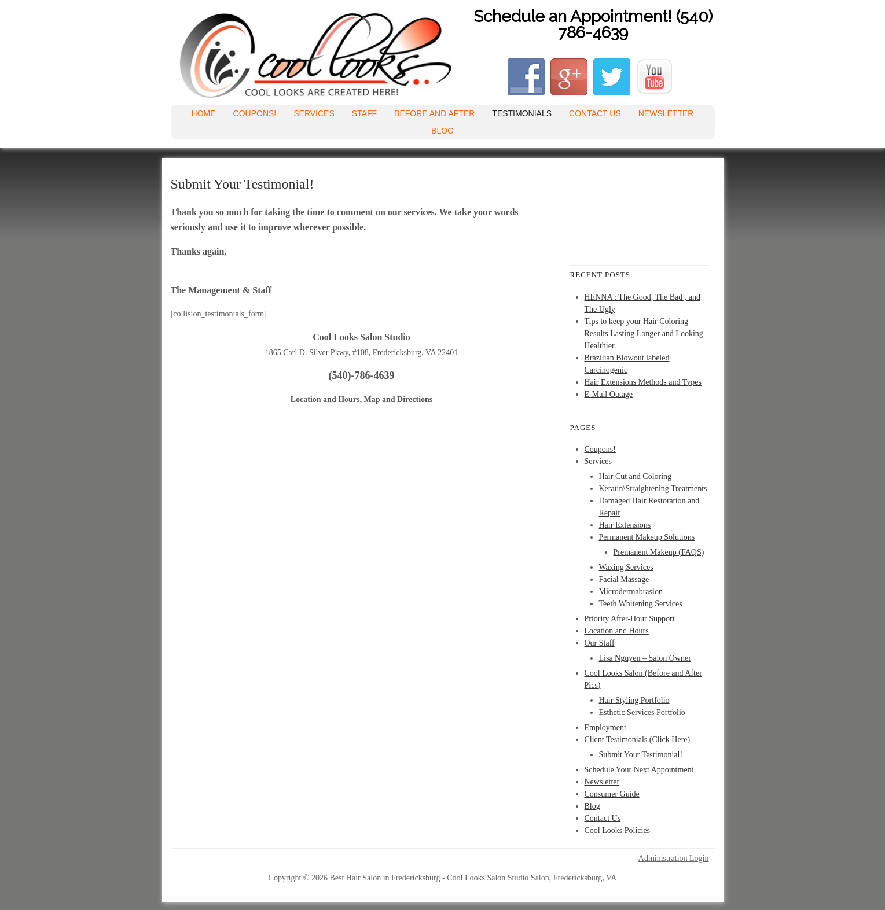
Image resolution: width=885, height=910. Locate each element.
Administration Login (673, 858)
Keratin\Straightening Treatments (653, 488)
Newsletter (666, 113)
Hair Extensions (625, 525)
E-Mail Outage (609, 394)
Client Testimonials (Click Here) (638, 739)
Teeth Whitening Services (640, 603)
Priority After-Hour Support (630, 618)
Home (204, 113)
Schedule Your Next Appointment (639, 769)
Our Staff (600, 643)
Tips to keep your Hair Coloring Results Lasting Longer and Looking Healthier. (644, 333)
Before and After (434, 113)
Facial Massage (624, 579)
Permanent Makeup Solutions (647, 537)
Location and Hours (617, 631)
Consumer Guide (612, 794)
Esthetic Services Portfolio (642, 712)
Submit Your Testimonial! (641, 754)
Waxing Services (626, 567)
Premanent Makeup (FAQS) (659, 552)
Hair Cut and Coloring (635, 476)
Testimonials (522, 113)
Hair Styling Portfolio (634, 700)
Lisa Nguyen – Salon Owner (645, 658)
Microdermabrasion (631, 591)
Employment (605, 727)
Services (314, 113)
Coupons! (255, 113)
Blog (442, 130)
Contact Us (595, 113)
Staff (364, 113)
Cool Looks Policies (618, 830)
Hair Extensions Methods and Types (643, 382)
